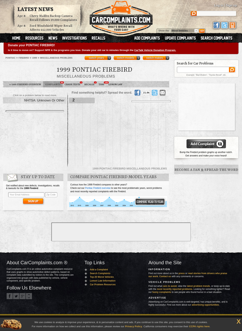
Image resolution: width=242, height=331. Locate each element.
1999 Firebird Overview (25, 84)
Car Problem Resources (103, 284)
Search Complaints (100, 273)
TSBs (102, 83)
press (182, 273)
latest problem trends (198, 286)
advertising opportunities (205, 305)
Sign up (231, 5)
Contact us (165, 276)
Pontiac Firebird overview (98, 188)
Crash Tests (73, 83)
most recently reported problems (174, 289)
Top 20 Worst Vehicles (102, 277)
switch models (125, 57)
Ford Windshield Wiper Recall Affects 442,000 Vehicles (51, 28)
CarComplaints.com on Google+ (22, 296)
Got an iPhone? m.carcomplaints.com (29, 296)
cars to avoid (170, 286)
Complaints (54, 83)
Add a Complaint (99, 269)
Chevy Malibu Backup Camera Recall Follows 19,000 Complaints (53, 18)
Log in (218, 5)
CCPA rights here (199, 326)
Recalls (90, 83)
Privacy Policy (133, 326)
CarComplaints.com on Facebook (10, 296)
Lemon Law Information (102, 280)
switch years (96, 57)
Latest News (35, 10)
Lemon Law (115, 84)
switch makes (154, 57)
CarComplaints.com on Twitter (16, 296)
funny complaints (161, 292)
